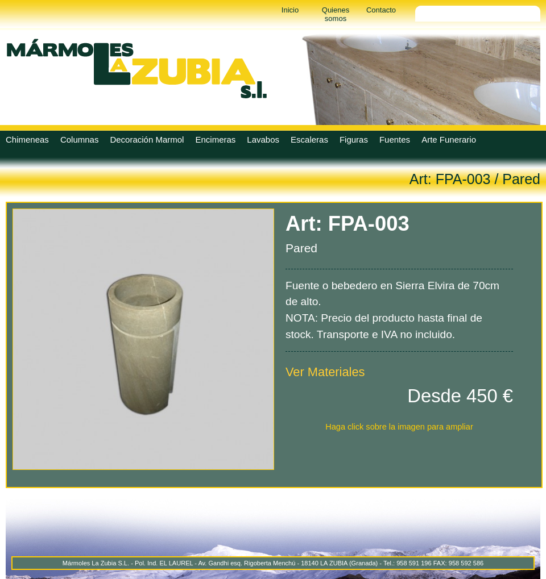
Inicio (290, 10)
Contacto (381, 10)
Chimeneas (27, 139)
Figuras (354, 139)
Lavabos (263, 139)
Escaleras (309, 139)
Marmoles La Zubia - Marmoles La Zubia (136, 68)
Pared (521, 179)
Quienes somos (335, 14)
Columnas (79, 139)
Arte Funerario (448, 139)
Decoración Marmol (147, 139)
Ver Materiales (325, 372)
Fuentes (394, 139)
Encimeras (215, 139)
